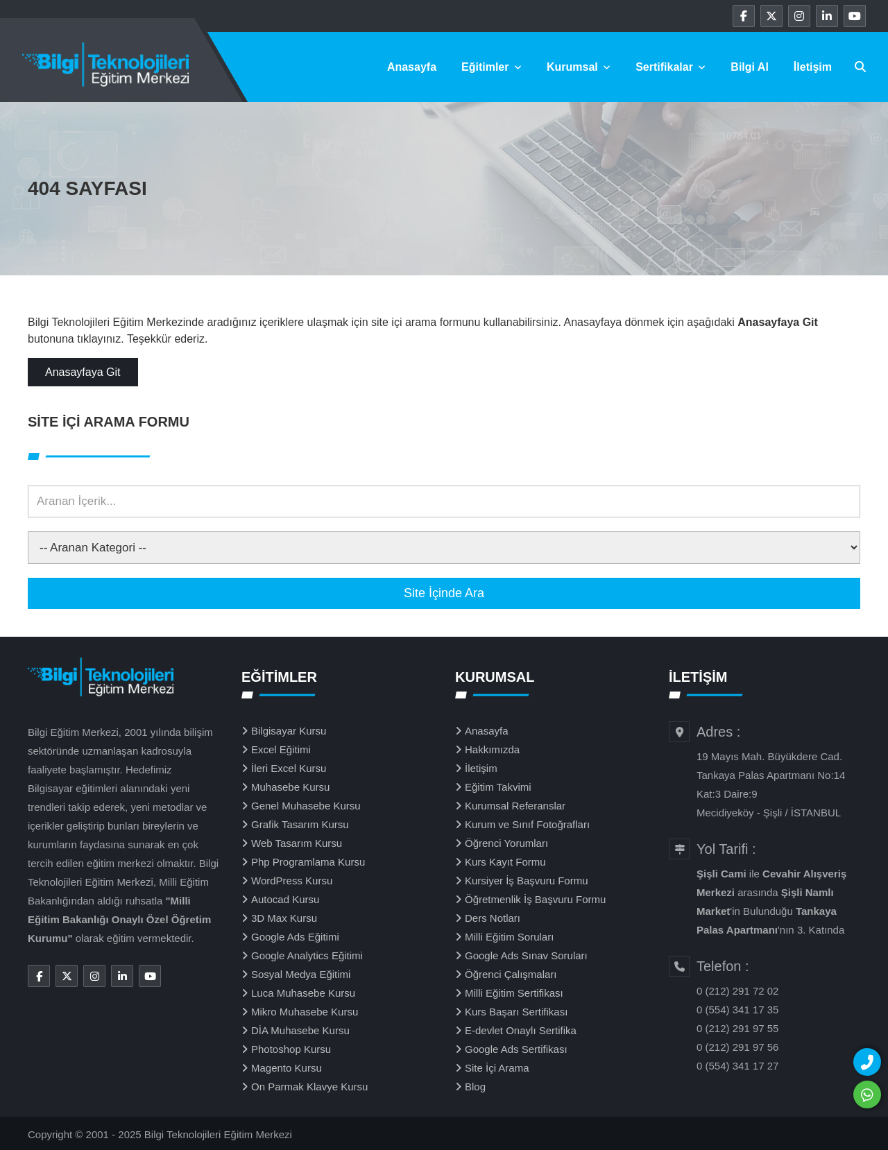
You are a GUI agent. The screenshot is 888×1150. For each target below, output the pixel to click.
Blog (475, 1086)
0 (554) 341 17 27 (737, 1066)
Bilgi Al (750, 67)
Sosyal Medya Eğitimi (300, 974)
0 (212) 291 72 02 (737, 991)
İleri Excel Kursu (288, 768)
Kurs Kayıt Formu (505, 862)
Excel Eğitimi (281, 749)
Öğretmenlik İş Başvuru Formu (535, 899)
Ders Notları (492, 918)
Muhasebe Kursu (290, 787)
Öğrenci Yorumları (506, 843)
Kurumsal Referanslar (515, 806)
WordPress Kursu (291, 880)
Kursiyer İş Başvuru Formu (526, 880)
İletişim (813, 67)
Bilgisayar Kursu (288, 731)
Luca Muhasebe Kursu (303, 993)
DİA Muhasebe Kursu (300, 1030)
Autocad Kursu (285, 899)
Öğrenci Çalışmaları (511, 974)
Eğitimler (491, 67)
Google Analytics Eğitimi (307, 955)
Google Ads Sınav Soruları (526, 955)
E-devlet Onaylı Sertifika (521, 1030)
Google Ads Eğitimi (295, 937)
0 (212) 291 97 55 (737, 1028)
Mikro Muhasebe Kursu (304, 1012)
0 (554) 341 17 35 (737, 1009)
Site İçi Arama (497, 1068)
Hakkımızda (492, 749)
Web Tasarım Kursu (296, 843)
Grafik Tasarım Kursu (300, 824)
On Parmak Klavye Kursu (309, 1086)
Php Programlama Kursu (308, 862)
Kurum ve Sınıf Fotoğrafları (527, 824)
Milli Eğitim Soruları (509, 937)
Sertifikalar (670, 67)
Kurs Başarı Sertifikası (516, 1012)
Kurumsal (578, 67)
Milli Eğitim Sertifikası (514, 993)
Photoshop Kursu (291, 1049)
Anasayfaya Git (83, 372)
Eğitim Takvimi (498, 787)
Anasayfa (411, 67)
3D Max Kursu (284, 918)
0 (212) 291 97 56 (737, 1047)
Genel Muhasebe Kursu (306, 806)
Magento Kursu (286, 1068)
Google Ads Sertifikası (516, 1049)
